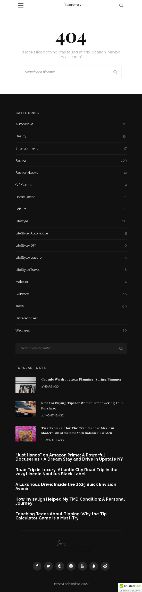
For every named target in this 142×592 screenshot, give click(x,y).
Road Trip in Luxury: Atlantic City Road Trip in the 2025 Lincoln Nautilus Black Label (66, 471)
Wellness (71, 330)
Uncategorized (71, 318)
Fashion (71, 161)
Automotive (71, 124)
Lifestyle (71, 221)
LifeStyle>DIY (71, 245)
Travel (71, 306)
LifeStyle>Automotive (71, 233)
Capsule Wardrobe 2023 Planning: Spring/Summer (81, 379)
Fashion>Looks (71, 173)
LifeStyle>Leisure (71, 258)
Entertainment (71, 148)
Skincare (71, 294)
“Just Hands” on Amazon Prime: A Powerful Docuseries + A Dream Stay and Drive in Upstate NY (69, 457)
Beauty (71, 136)
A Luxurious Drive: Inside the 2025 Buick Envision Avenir (65, 486)
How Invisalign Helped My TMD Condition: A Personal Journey (70, 501)
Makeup (71, 282)
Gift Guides (71, 185)
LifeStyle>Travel (71, 270)
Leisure (71, 209)
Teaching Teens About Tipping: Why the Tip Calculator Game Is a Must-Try (61, 515)
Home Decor (71, 197)
